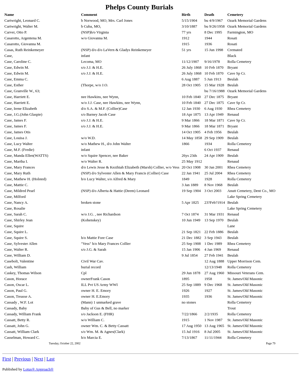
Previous (22, 358)
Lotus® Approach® (38, 369)
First (6, 358)
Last (50, 358)
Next (38, 358)
